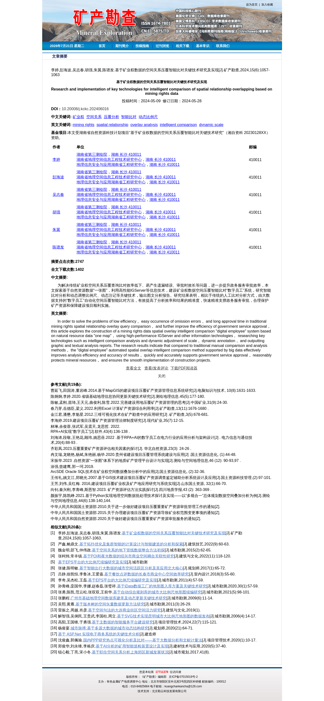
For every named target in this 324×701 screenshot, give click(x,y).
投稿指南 (142, 46)
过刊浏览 (162, 46)
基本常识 (202, 46)
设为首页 (252, 4)
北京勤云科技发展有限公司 (169, 691)
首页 (102, 46)
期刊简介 (122, 46)
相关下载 (182, 46)
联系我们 (223, 46)
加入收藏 (267, 4)
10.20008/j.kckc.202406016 (85, 109)
